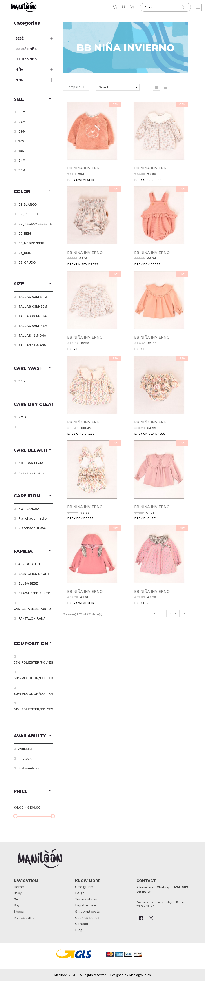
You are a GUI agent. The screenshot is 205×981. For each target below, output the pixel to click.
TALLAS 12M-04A (32, 335)
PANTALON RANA (31, 618)
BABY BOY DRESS (147, 264)
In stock (25, 758)
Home (19, 887)
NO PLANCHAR (30, 509)
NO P (22, 417)
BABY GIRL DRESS (147, 179)
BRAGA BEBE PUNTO (34, 593)
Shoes (19, 911)
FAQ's (80, 893)
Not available (29, 768)
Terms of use (86, 899)
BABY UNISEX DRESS (82, 264)
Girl (17, 899)
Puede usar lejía (31, 473)
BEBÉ (20, 38)
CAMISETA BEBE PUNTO (32, 609)
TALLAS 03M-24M (32, 297)
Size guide (84, 887)
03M (21, 112)
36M (21, 170)
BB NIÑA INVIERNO (85, 168)
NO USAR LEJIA (30, 463)
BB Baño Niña (26, 49)
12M (21, 141)
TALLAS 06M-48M (32, 326)
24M (21, 160)
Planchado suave (32, 528)
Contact (81, 924)
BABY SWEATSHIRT (81, 179)
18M (21, 151)
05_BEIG (24, 233)
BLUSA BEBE (28, 583)
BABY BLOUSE (78, 349)
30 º (21, 381)
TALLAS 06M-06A (32, 316)
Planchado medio (32, 518)
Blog (78, 930)
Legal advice (85, 905)
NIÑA (19, 69)
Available (25, 749)
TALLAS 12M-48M (32, 345)
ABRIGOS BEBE (30, 564)
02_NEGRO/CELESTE (35, 224)
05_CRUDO (27, 262)
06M (21, 122)
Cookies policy (87, 917)
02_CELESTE (28, 214)
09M (21, 131)
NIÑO (20, 80)
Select (103, 87)
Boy (17, 905)
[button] (50, 99)
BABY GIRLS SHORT (34, 574)
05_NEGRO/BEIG (31, 243)
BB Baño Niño (26, 59)
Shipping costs (87, 911)
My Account (24, 917)
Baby (18, 893)
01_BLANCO (27, 204)
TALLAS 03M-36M (32, 306)
